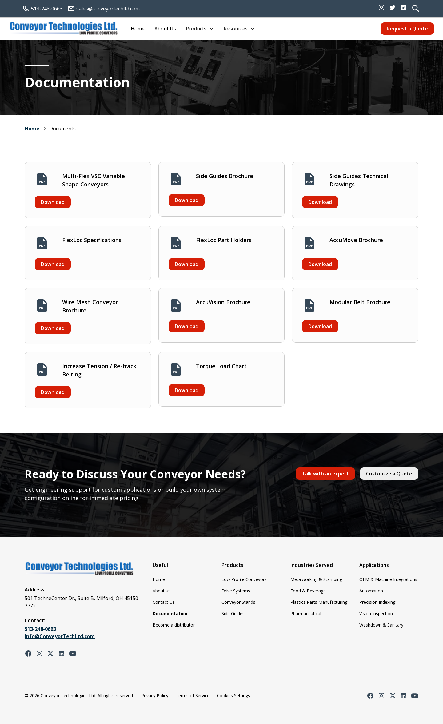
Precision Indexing (377, 602)
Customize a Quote (389, 473)
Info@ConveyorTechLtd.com (60, 636)
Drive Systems (236, 591)
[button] (200, 29)
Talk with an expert (325, 473)
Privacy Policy (154, 695)
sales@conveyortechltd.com (108, 8)
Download (53, 202)
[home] (63, 28)
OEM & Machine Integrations (388, 579)
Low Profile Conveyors (244, 579)
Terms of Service (193, 695)
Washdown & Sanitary (381, 625)
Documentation (170, 613)
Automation (371, 591)
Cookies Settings (233, 695)
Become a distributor (174, 625)
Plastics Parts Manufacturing (318, 602)
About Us (165, 28)
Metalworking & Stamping (316, 579)
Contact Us (164, 602)
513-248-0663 (46, 8)
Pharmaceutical (305, 613)
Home (138, 28)
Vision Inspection (376, 613)
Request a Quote (407, 28)
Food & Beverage (308, 591)
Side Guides (233, 613)
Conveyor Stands (238, 602)
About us (161, 591)
